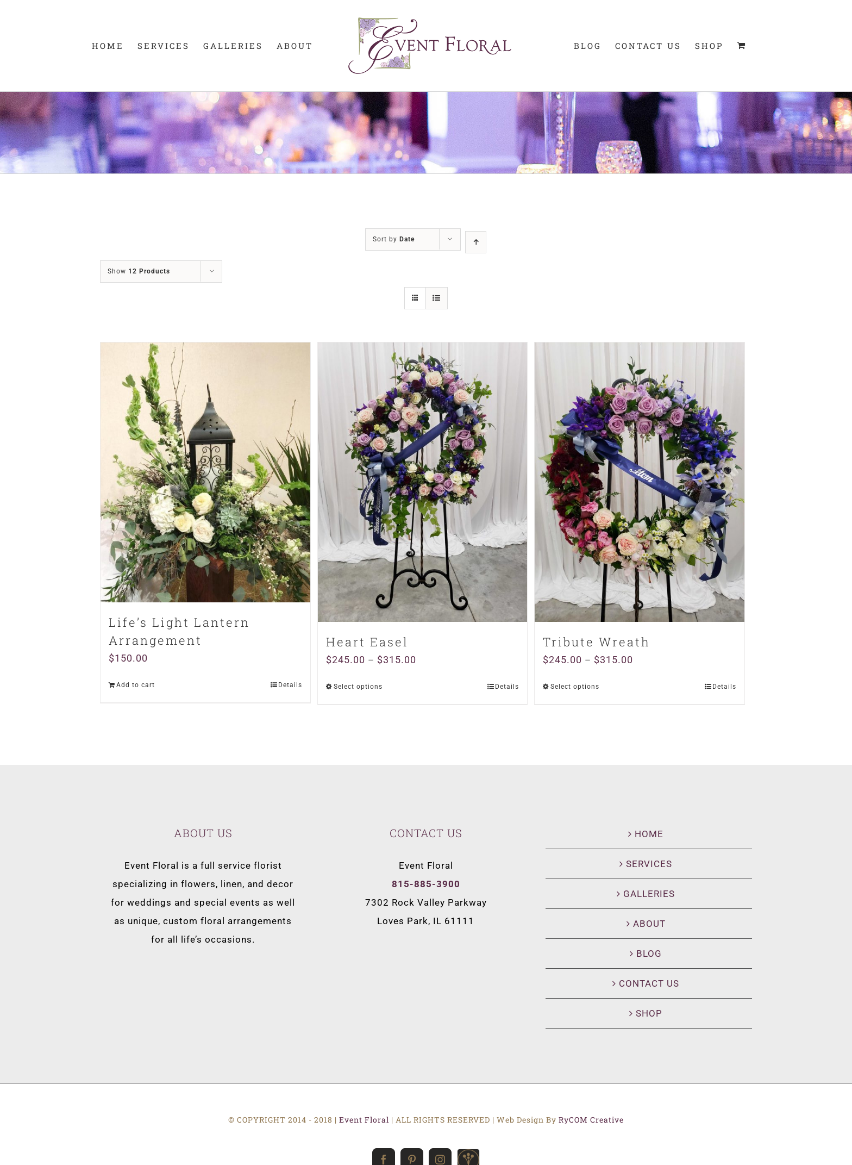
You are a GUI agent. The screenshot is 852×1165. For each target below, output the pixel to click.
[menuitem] (108, 45)
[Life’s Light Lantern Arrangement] (205, 472)
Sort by (394, 239)
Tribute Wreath (596, 642)
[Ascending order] (475, 242)
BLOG (649, 953)
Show (139, 271)
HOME (649, 833)
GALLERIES (649, 893)
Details (290, 685)
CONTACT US (649, 983)
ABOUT (649, 923)
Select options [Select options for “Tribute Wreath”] (574, 686)
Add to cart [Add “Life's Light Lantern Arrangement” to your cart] (135, 685)
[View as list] (436, 298)
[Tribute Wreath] (639, 482)
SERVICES (649, 863)
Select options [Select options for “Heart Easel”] (358, 686)
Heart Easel (367, 642)
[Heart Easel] (423, 482)
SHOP (649, 1013)
